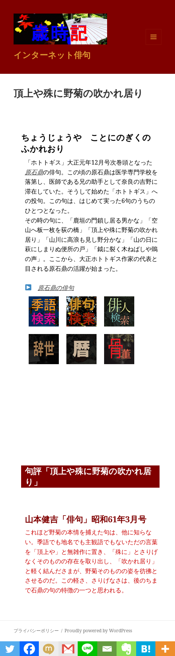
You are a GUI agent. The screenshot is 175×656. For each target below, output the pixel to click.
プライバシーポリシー (36, 630)
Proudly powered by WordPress (98, 630)
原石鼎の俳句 (56, 288)
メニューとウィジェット (153, 44)
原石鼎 (34, 172)
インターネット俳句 (52, 54)
